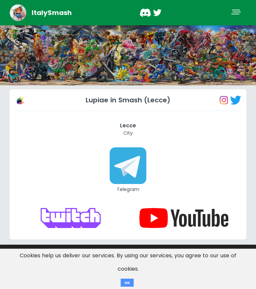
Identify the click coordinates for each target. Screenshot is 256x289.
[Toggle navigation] (236, 13)
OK (127, 282)
